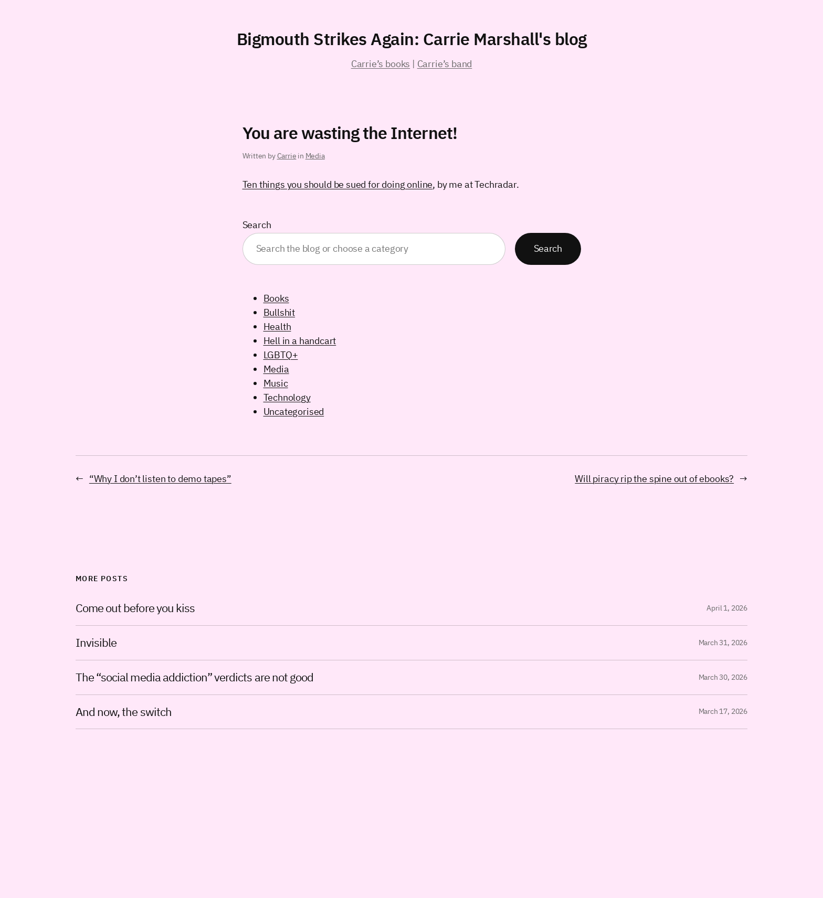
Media (315, 156)
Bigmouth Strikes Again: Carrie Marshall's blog (412, 39)
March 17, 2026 (723, 711)
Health (277, 326)
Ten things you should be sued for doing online (337, 184)
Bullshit (279, 312)
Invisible (96, 642)
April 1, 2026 (726, 608)
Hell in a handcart (299, 341)
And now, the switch (124, 712)
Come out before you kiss (135, 608)
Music (275, 383)
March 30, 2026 (723, 677)
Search (256, 225)
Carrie (287, 156)
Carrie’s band (444, 64)
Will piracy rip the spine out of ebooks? (654, 479)
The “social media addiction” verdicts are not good (194, 677)
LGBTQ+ (280, 355)
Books (276, 298)
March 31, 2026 (723, 642)
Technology (287, 397)
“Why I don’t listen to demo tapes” (160, 479)
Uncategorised (293, 411)
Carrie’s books (380, 64)
